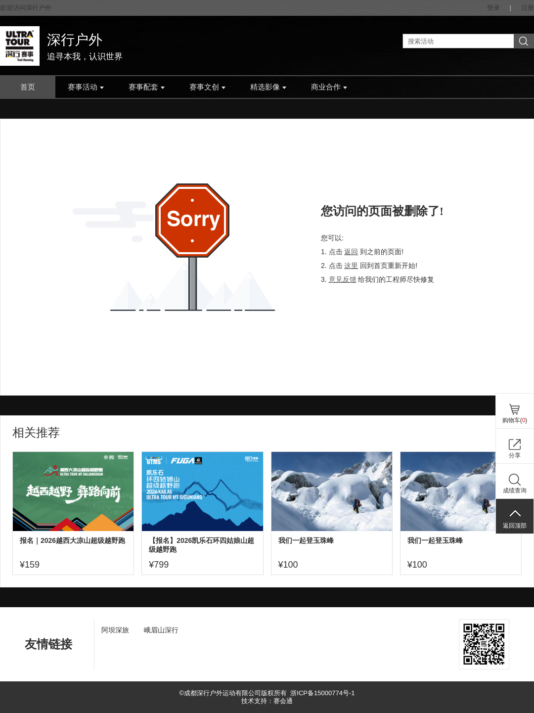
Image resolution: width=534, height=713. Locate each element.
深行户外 (74, 39)
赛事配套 (147, 87)
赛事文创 (207, 87)
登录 (493, 7)
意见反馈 (342, 279)
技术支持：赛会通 (267, 701)
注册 (527, 7)
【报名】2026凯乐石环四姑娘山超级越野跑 (201, 544)
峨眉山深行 (161, 629)
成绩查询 (515, 490)
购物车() (515, 420)
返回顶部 (515, 525)
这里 (351, 265)
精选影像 (268, 87)
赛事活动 (86, 87)
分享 (515, 455)
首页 (27, 87)
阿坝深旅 (115, 629)
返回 (351, 252)
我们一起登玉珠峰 (306, 540)
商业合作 (329, 87)
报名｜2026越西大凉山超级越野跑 (72, 540)
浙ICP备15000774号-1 (322, 693)
